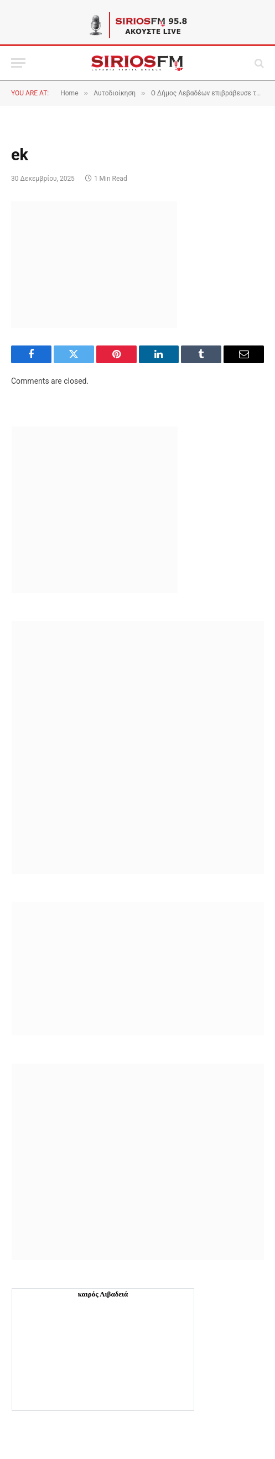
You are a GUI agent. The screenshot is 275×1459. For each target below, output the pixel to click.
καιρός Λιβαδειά (103, 1294)
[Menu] (18, 62)
